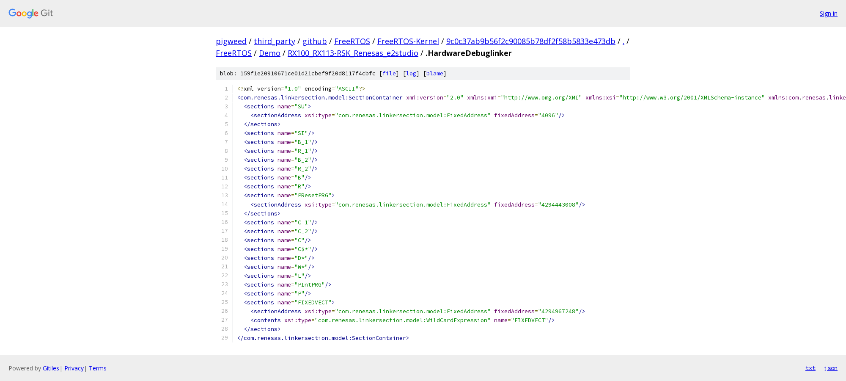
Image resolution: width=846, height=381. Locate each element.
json (831, 368)
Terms (98, 368)
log (411, 73)
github (314, 41)
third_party (274, 41)
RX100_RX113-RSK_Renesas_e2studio (353, 53)
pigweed (231, 41)
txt (810, 368)
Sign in (829, 13)
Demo (269, 53)
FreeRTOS (352, 41)
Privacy (74, 368)
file (389, 73)
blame (434, 73)
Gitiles (51, 368)
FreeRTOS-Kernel (408, 41)
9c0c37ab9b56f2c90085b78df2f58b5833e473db (530, 41)
